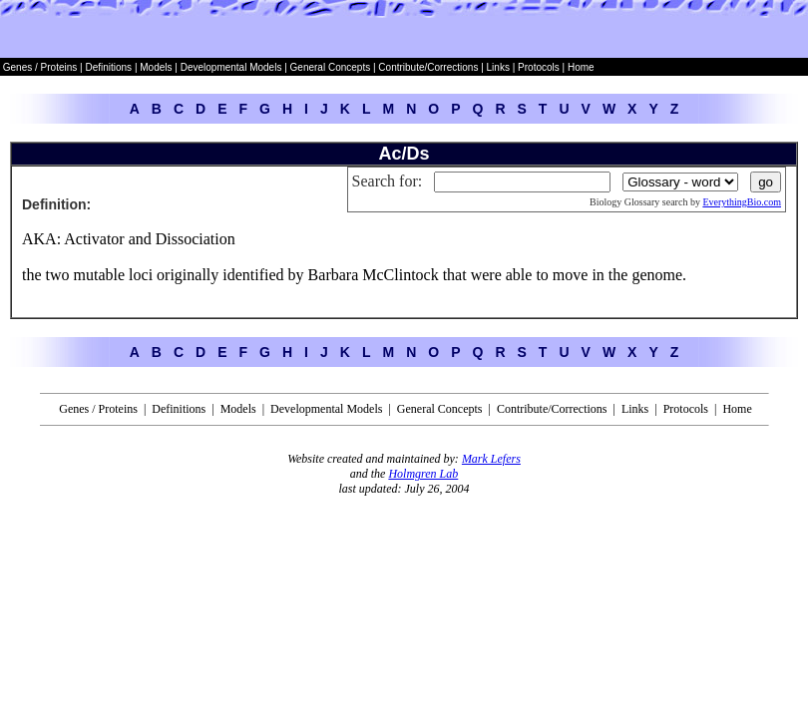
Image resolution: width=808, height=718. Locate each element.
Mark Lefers (491, 459)
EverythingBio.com (741, 201)
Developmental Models (233, 67)
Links (498, 67)
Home (581, 67)
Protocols (537, 67)
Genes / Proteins (40, 67)
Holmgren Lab (423, 474)
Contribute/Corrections (428, 67)
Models (157, 67)
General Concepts (330, 67)
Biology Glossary (624, 201)
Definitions (109, 67)
